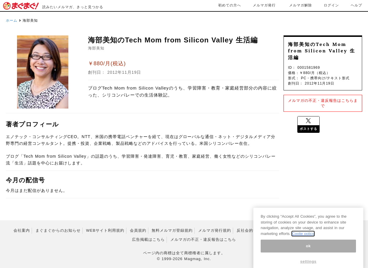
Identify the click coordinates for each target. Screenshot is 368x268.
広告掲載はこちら (148, 239)
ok (308, 250)
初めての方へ (229, 5)
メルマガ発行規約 (214, 230)
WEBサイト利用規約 (105, 230)
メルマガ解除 (300, 5)
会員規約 (138, 230)
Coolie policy (303, 238)
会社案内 (21, 230)
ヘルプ (356, 5)
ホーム (11, 20)
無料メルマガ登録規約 (172, 230)
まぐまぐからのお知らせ (58, 230)
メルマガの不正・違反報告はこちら (203, 239)
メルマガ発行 (264, 5)
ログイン (331, 5)
